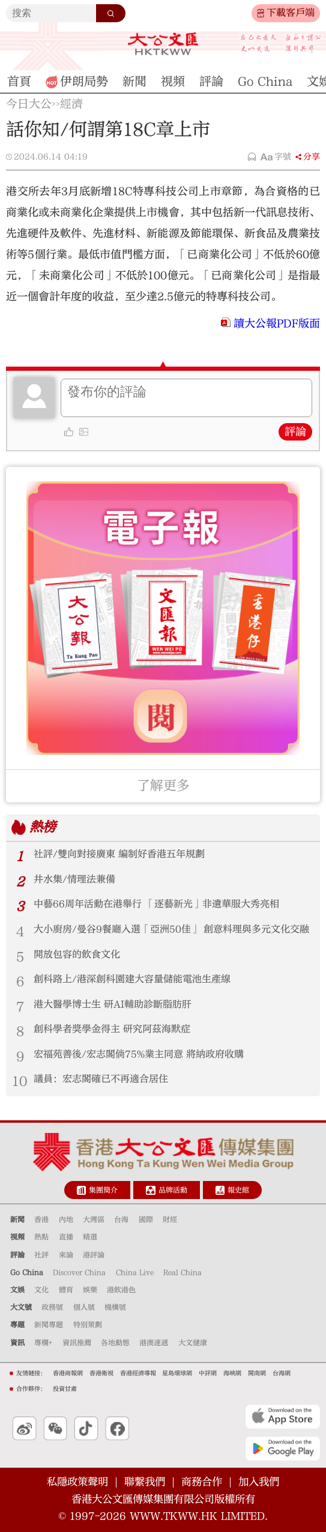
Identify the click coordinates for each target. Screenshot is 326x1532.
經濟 (71, 104)
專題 (17, 1324)
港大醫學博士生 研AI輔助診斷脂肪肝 (113, 1004)
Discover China (79, 1272)
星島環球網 (177, 1373)
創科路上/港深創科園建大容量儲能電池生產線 (132, 979)
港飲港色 (121, 1290)
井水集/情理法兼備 (74, 879)
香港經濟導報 (138, 1373)
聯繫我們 (144, 1482)
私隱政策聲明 (77, 1482)
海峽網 (232, 1373)
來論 (66, 1255)
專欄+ (43, 1342)
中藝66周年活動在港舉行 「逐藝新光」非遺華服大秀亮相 (156, 904)
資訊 (17, 1342)
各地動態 (115, 1342)
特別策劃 (87, 1324)
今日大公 (29, 104)
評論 (295, 432)
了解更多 (163, 785)
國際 (146, 1219)
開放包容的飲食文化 (77, 954)
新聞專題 (48, 1324)
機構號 (115, 1307)
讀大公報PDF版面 (277, 323)
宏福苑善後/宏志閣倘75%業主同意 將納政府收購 (139, 1054)
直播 (66, 1237)
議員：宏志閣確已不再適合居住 (101, 1078)
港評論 (93, 1255)
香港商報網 (68, 1373)
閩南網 (257, 1373)
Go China (26, 1272)
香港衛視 (101, 1373)
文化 (41, 1290)
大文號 (21, 1307)
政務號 (52, 1307)
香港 (41, 1219)
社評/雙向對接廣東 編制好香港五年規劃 (119, 854)
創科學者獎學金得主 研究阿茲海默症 (112, 1029)
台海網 (282, 1373)
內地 (66, 1219)
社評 (41, 1255)
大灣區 (93, 1219)
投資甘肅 (65, 1389)
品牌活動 (172, 1190)
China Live (135, 1272)
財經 (170, 1219)
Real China (182, 1272)
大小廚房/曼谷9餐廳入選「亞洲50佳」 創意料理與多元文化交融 (171, 929)
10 (20, 1081)
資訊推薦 (76, 1342)
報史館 (238, 1190)
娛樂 (90, 1290)
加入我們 (258, 1482)
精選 (90, 1237)
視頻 (17, 1237)
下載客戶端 (291, 12)
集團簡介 (103, 1190)
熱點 (41, 1237)
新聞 (17, 1219)
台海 (121, 1219)
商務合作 (201, 1482)
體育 (66, 1290)
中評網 (208, 1373)
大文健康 (192, 1342)
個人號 (84, 1307)
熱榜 (42, 827)
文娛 (17, 1290)
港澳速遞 (153, 1342)
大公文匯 (163, 43)
